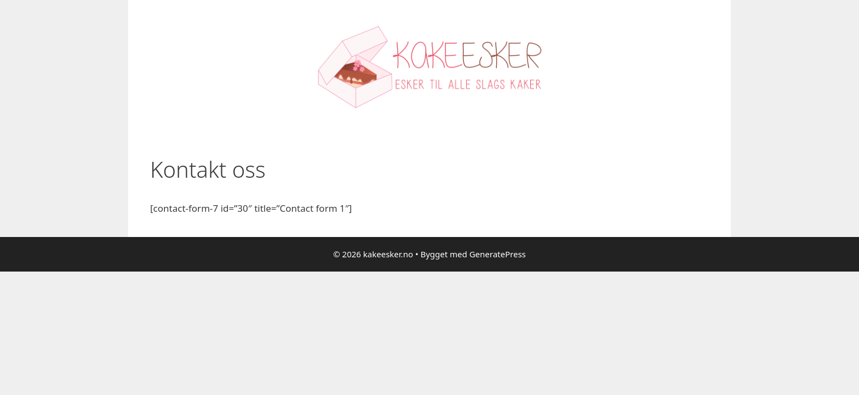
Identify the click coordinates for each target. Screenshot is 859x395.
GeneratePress (497, 254)
